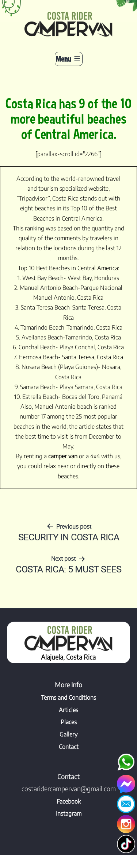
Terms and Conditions (68, 697)
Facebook (69, 801)
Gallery (68, 734)
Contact (69, 746)
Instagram (68, 813)
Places (69, 722)
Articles (68, 710)
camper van (62, 456)
